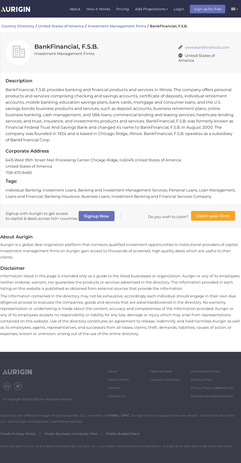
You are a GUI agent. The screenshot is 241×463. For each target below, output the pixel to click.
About (75, 9)
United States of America (61, 26)
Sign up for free (207, 9)
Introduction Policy (205, 371)
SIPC (125, 415)
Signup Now (96, 216)
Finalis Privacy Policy (18, 434)
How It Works (118, 379)
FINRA (112, 415)
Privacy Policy (201, 379)
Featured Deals (161, 371)
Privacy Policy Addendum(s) (212, 388)
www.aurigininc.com (17, 446)
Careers (114, 388)
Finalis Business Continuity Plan (70, 434)
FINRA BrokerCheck (122, 434)
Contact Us (116, 396)
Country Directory (18, 26)
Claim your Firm (213, 216)
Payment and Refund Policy (212, 396)
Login (179, 9)
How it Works (98, 9)
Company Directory (165, 379)
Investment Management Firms (117, 26)
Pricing (122, 9)
